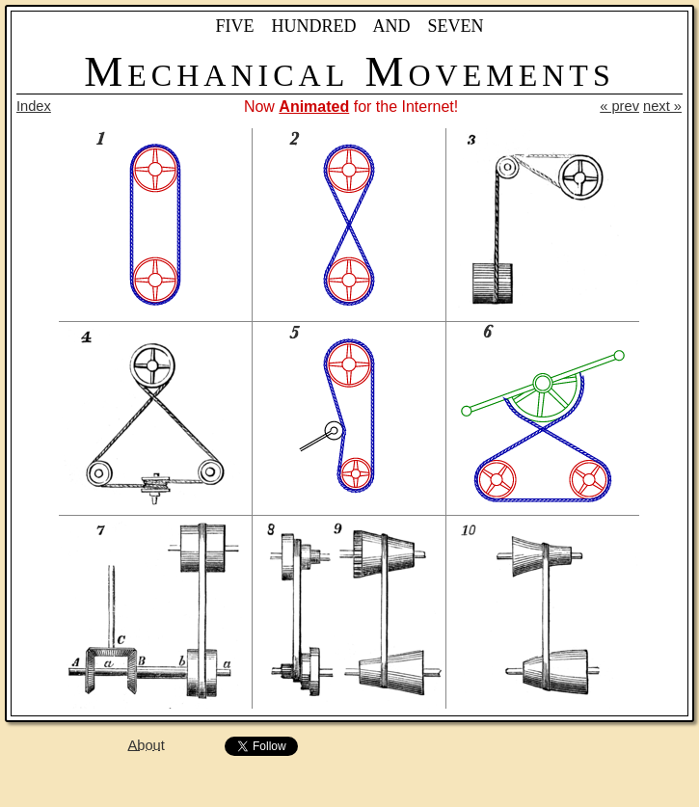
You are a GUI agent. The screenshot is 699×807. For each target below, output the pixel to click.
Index (33, 106)
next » (662, 106)
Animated (314, 106)
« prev (619, 106)
